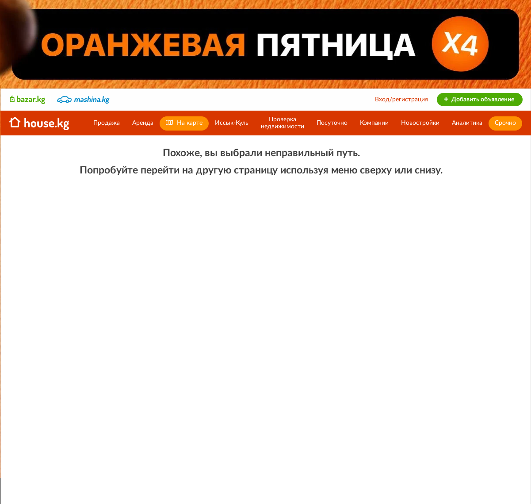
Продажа (106, 123)
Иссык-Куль (231, 123)
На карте (184, 122)
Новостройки (420, 123)
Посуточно (332, 123)
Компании (374, 123)
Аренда (142, 123)
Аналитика (467, 123)
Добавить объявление (478, 99)
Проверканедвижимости (282, 123)
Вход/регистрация (401, 99)
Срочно (505, 123)
